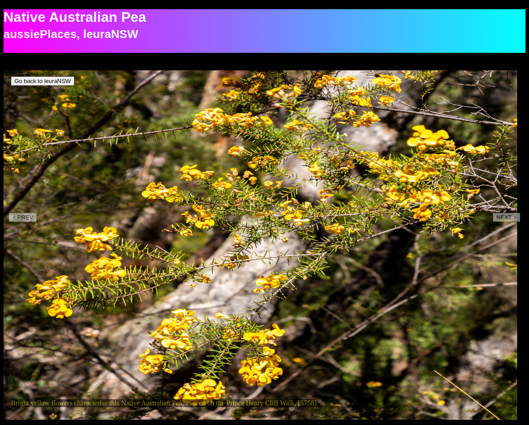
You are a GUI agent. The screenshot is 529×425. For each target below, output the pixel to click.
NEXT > (506, 217)
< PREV (22, 217)
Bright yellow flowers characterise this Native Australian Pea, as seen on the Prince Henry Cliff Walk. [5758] (164, 403)
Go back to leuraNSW (42, 81)
